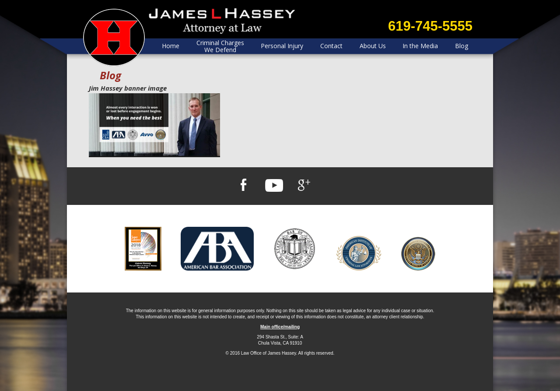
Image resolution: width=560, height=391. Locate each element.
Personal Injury (282, 46)
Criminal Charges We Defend (220, 46)
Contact (331, 46)
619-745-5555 (430, 26)
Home (170, 46)
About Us (373, 46)
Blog (461, 46)
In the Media (420, 46)
